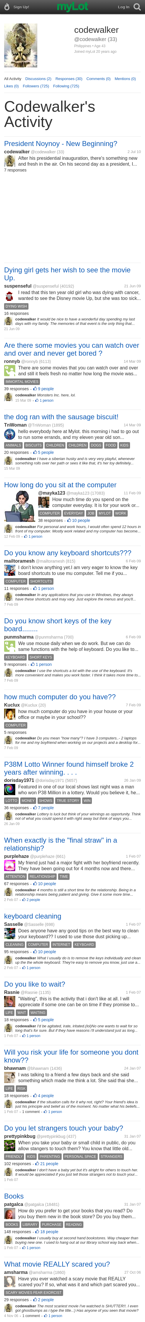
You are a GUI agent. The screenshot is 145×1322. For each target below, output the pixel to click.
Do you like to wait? (34, 984)
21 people (49, 1163)
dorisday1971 (19, 780)
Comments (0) (99, 79)
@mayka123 (51, 493)
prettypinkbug (20, 1136)
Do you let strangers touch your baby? (63, 1128)
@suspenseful (46, 286)
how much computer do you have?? (60, 697)
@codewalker (43, 152)
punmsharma (18, 636)
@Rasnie (29, 992)
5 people (46, 452)
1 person (46, 400)
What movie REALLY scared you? (57, 1264)
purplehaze (16, 856)
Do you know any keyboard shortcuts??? (67, 553)
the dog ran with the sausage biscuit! (61, 417)
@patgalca (34, 1204)
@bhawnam (38, 1068)
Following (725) (66, 86)
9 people (46, 388)
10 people (81, 520)
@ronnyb (29, 361)
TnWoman (15, 424)
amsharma (16, 1272)
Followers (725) (36, 86)
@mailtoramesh (50, 561)
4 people (46, 1095)
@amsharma (40, 1272)
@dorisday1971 (49, 780)
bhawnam (15, 1068)
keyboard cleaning (32, 916)
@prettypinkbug (50, 1136)
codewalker (17, 151)
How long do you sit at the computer (60, 485)
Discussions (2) (38, 79)
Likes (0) (11, 86)
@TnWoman (39, 425)
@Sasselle (34, 924)
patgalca (13, 1204)
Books (14, 1196)
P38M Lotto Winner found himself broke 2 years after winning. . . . (69, 768)
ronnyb (12, 361)
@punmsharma (49, 637)
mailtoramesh (19, 561)
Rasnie (11, 992)
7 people (46, 807)
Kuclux (12, 704)
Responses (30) (68, 79)
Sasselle (13, 924)
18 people (49, 1231)
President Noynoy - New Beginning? (60, 143)
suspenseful (17, 286)
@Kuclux (29, 705)
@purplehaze (42, 856)
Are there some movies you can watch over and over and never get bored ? (71, 349)
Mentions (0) (125, 79)
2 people (33, 900)
